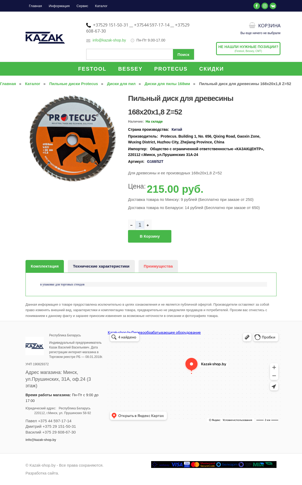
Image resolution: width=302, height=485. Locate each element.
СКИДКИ (211, 69)
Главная (35, 6)
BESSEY (130, 69)
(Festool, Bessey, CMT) (248, 49)
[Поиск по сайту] (140, 54)
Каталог (101, 6)
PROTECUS (171, 69)
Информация (59, 6)
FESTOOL (92, 69)
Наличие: (136, 121)
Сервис (82, 6)
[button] (113, 96)
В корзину (150, 236)
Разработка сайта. (42, 473)
